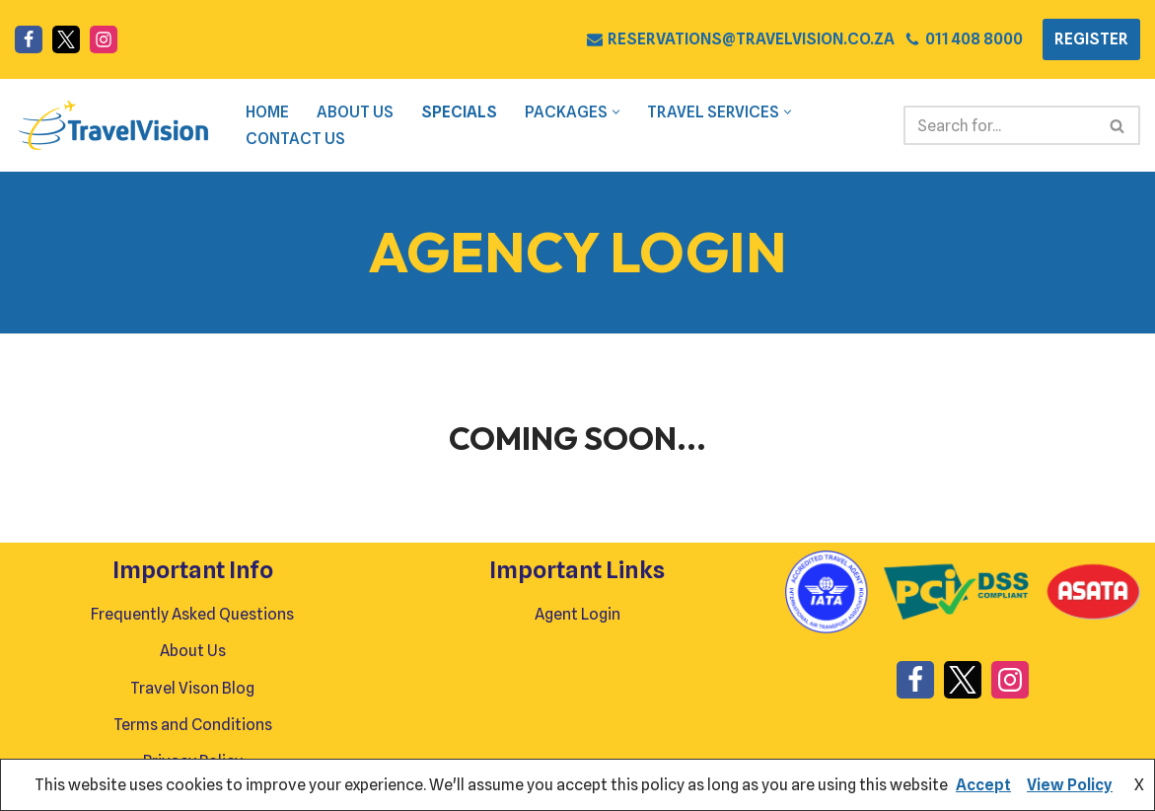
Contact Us (295, 138)
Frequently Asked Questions (192, 614)
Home (267, 112)
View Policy (1070, 784)
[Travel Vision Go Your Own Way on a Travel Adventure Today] (113, 125)
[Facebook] (28, 39)
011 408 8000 (974, 39)
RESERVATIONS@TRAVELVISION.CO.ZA (751, 39)
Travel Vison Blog (192, 688)
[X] (66, 39)
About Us (355, 112)
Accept (983, 784)
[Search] (999, 125)
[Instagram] (103, 39)
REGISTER (1091, 39)
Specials (459, 112)
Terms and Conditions (192, 724)
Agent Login (577, 614)
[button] (616, 112)
